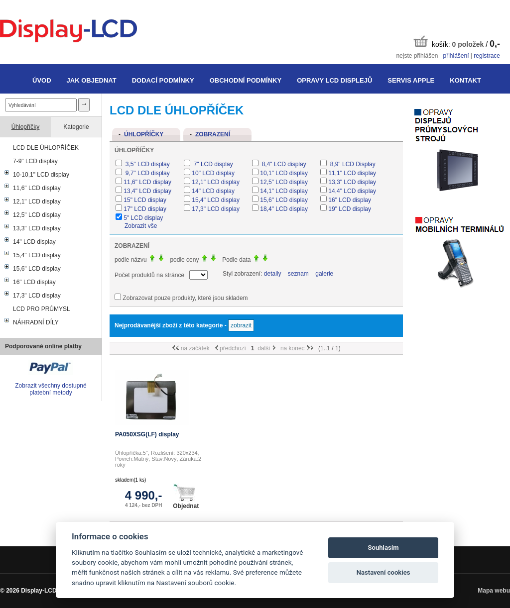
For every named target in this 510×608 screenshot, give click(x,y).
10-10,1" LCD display (41, 174)
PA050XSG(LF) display (147, 434)
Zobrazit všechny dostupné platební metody (50, 389)
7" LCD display (212, 164)
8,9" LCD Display (351, 164)
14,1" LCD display (284, 191)
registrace (487, 55)
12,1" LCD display (37, 201)
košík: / (456, 42)
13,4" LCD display (147, 191)
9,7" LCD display (146, 173)
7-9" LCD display (35, 161)
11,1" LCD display (352, 173)
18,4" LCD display (284, 208)
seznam (298, 273)
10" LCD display (213, 173)
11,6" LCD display (37, 188)
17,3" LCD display (37, 295)
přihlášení (456, 55)
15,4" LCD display (37, 255)
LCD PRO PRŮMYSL (41, 308)
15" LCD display (145, 200)
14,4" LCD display (352, 191)
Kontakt (465, 80)
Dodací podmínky (163, 80)
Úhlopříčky (25, 126)
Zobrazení (212, 134)
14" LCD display (34, 241)
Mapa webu (494, 590)
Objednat (186, 496)
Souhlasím (383, 547)
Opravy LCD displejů (334, 80)
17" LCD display (145, 208)
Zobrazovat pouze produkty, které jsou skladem (185, 298)
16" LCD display (34, 282)
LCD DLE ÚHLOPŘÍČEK (46, 147)
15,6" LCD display (37, 268)
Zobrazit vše (141, 225)
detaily (272, 273)
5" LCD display (143, 217)
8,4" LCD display (283, 164)
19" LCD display (349, 208)
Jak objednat (92, 80)
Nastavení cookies (383, 572)
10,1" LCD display (284, 173)
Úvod (41, 80)
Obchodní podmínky (245, 80)
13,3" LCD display (37, 228)
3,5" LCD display (146, 164)
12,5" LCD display (37, 214)
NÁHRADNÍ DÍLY (36, 322)
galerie (324, 273)
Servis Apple (410, 80)
